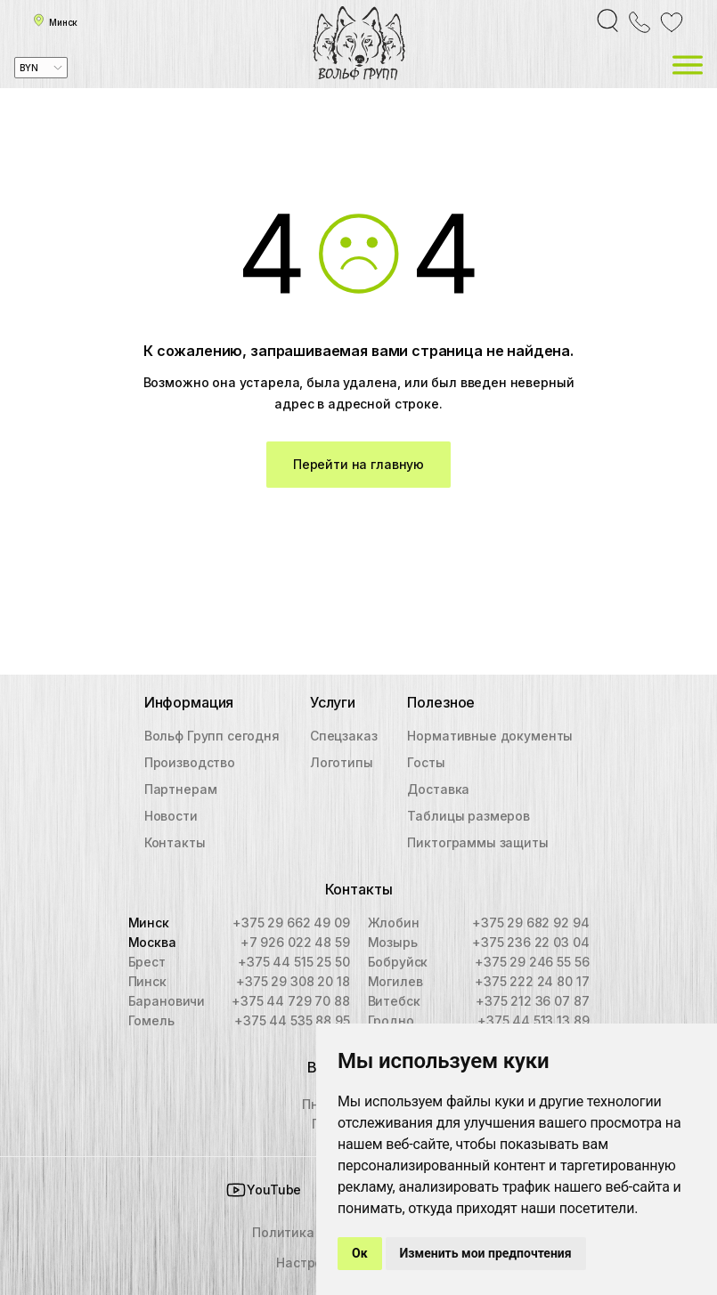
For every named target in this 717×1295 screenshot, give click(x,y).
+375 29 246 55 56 (532, 961)
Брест (147, 961)
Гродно (391, 1020)
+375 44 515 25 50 (293, 961)
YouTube (263, 1190)
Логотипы (341, 762)
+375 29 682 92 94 (530, 922)
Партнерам (180, 789)
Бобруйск (398, 961)
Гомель (151, 1020)
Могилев (395, 981)
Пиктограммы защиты (477, 842)
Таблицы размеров (468, 815)
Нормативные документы (490, 735)
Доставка (438, 789)
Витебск (394, 1000)
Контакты (175, 842)
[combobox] (41, 67)
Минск (148, 922)
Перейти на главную (358, 464)
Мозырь (393, 942)
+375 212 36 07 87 (532, 1000)
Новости (171, 815)
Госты (425, 762)
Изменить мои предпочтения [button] (486, 1253)
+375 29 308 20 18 (292, 981)
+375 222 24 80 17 (532, 981)
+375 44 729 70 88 (290, 1000)
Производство (189, 762)
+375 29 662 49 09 (290, 922)
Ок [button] (360, 1253)
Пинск (147, 981)
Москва (152, 942)
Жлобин (394, 922)
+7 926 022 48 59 (295, 942)
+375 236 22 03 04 (530, 942)
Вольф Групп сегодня (212, 735)
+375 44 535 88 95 (291, 1020)
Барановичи (166, 1000)
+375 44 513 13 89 (533, 1020)
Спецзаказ (344, 735)
